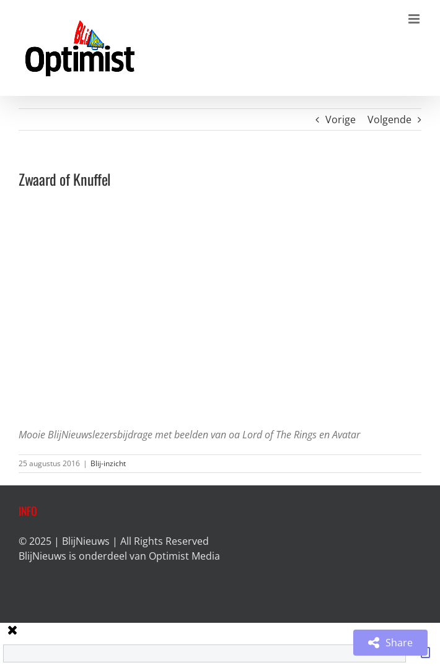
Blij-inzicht (108, 463)
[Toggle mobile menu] (414, 18)
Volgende (389, 119)
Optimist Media (184, 556)
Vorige (340, 119)
